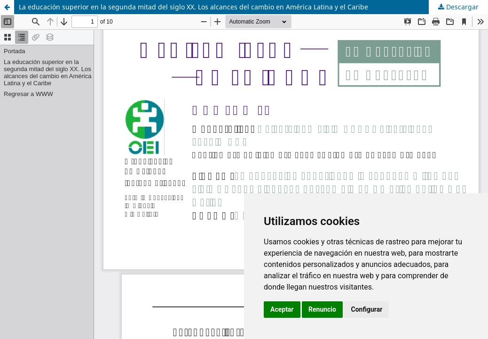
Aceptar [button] (282, 309)
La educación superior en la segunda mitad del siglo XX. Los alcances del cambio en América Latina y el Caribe (193, 6)
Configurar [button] (366, 309)
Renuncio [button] (322, 309)
